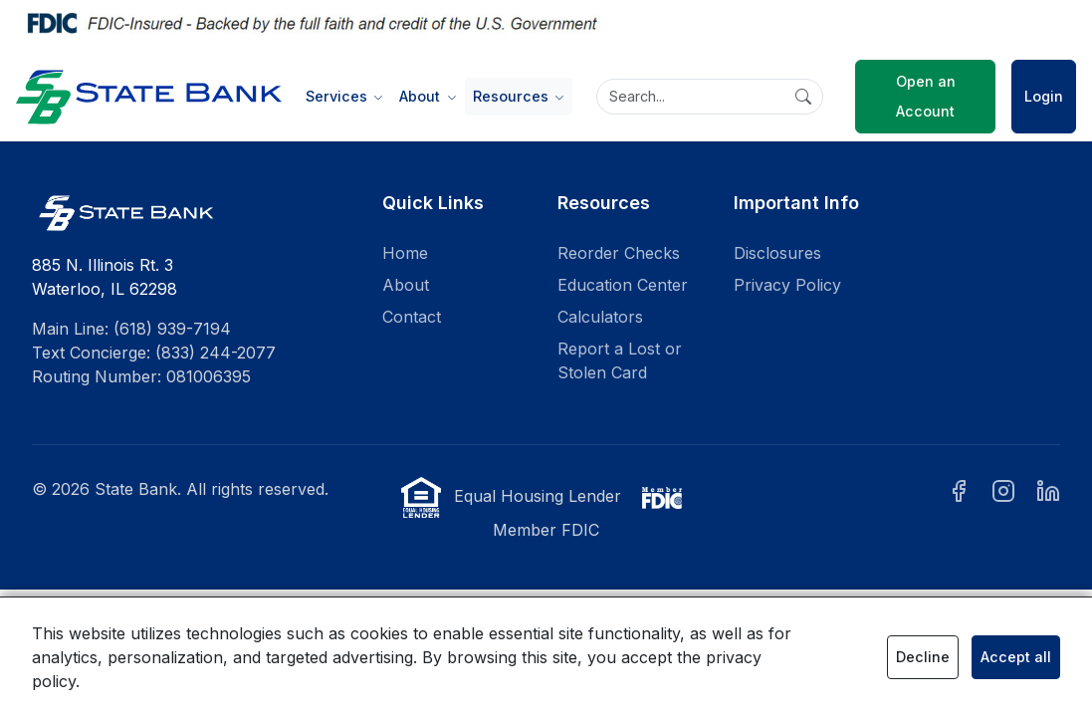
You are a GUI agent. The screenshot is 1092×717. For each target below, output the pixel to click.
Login (1043, 96)
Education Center (622, 285)
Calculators (600, 317)
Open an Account (926, 96)
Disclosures (777, 253)
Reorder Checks (618, 253)
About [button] (421, 96)
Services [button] (338, 96)
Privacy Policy (787, 285)
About (405, 285)
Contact (411, 317)
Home (405, 253)
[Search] (709, 97)
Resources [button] (512, 96)
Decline (923, 656)
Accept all (1016, 656)
